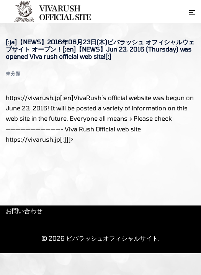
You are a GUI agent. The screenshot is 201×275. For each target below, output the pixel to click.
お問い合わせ (24, 210)
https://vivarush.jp (33, 139)
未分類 (13, 73)
